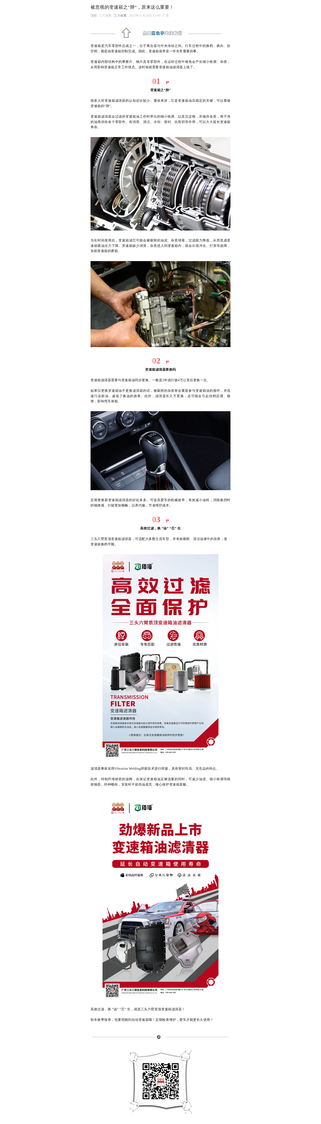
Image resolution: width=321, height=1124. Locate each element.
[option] (165, 15)
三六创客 (120, 15)
